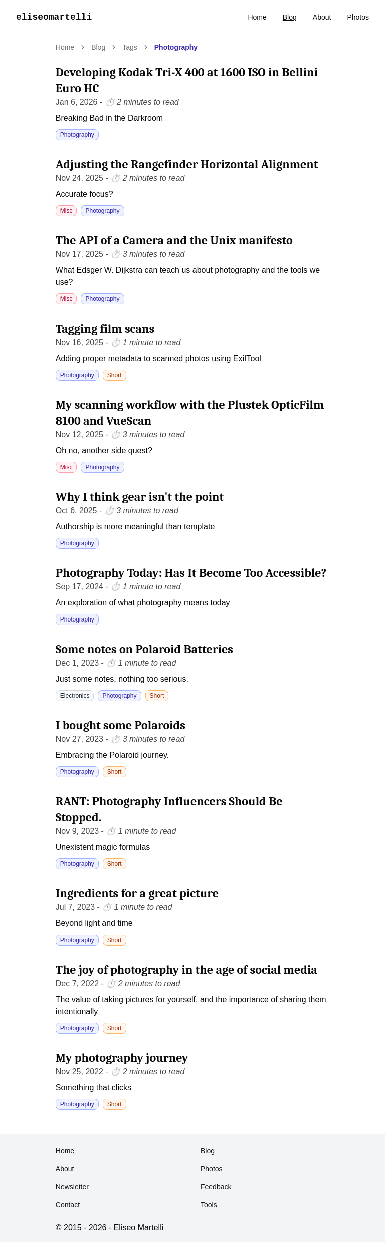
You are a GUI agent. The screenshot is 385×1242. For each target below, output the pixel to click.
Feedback (216, 1187)
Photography (176, 47)
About (322, 17)
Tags (129, 47)
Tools (209, 1205)
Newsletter (72, 1187)
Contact (68, 1205)
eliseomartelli (54, 17)
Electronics (75, 695)
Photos (358, 17)
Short (114, 375)
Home (257, 17)
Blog (290, 17)
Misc (66, 210)
